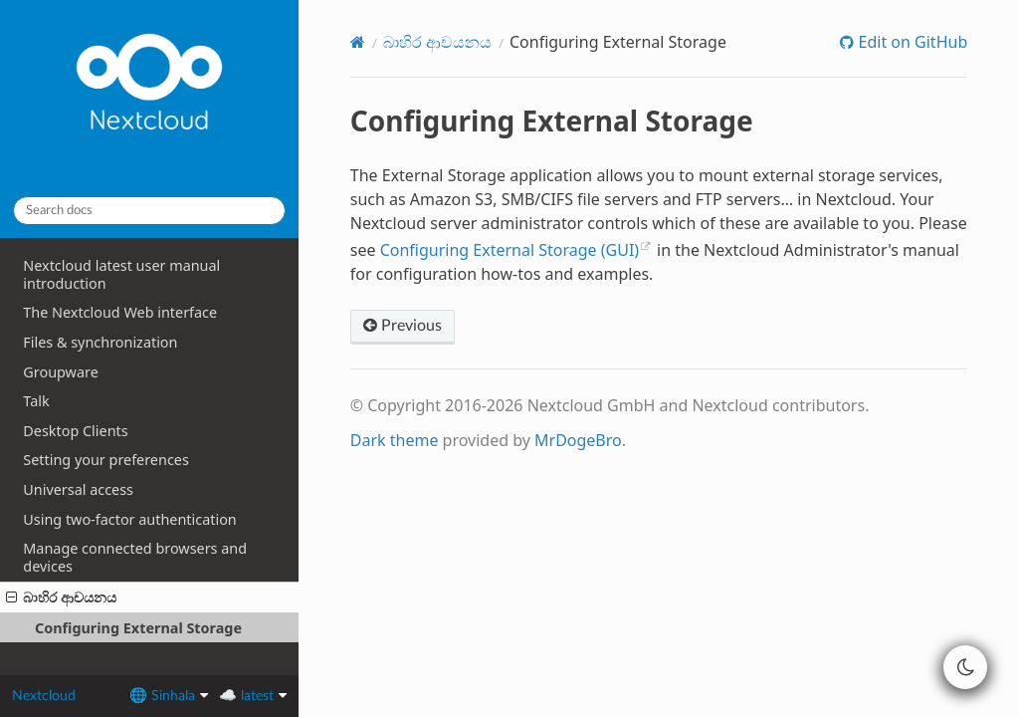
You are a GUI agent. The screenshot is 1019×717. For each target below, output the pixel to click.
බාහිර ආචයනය (61, 597)
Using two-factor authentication (129, 519)
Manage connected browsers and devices (135, 557)
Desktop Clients (75, 430)
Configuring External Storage (138, 627)
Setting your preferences (106, 459)
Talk (36, 400)
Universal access (78, 489)
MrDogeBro (578, 440)
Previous (402, 326)
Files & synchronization (100, 342)
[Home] (357, 42)
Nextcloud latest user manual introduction (121, 274)
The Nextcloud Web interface (120, 312)
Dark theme (394, 440)
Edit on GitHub (910, 42)
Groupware (60, 371)
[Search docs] (149, 210)
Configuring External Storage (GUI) (509, 250)
